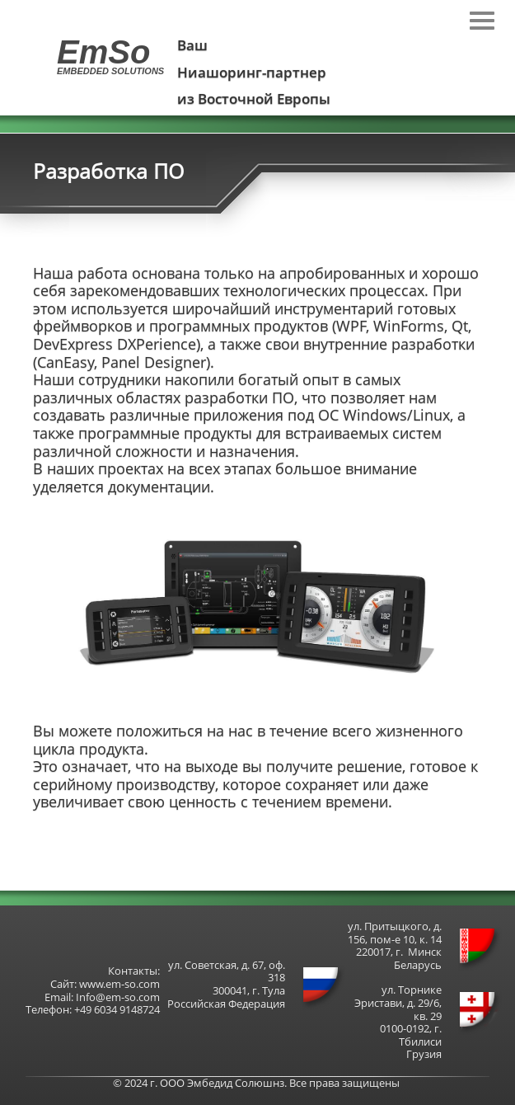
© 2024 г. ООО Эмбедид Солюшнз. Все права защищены (256, 1082)
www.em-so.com (119, 983)
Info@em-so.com (118, 997)
